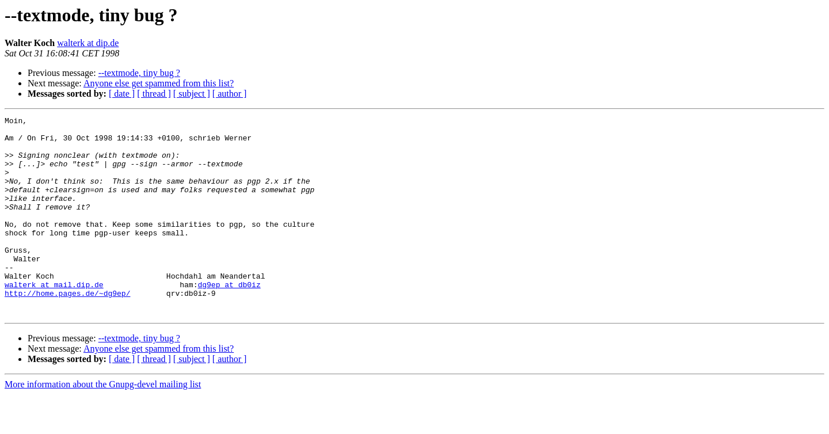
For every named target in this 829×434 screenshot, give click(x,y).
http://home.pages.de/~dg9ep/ (67, 329)
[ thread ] (154, 93)
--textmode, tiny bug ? (139, 73)
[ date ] (122, 93)
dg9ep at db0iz (228, 319)
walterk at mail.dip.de (54, 319)
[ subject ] (191, 93)
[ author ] (229, 93)
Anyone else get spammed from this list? (158, 83)
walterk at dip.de (88, 43)
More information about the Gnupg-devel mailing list (103, 424)
